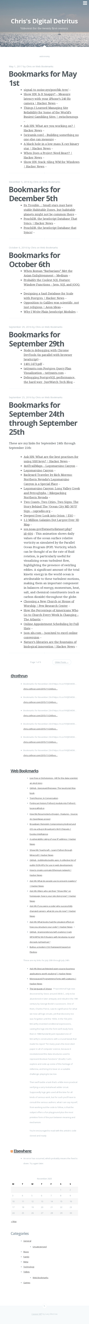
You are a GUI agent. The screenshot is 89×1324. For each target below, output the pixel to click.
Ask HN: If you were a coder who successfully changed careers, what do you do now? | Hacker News (53, 911)
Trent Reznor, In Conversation (44, 798)
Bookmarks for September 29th (36, 339)
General (27, 1240)
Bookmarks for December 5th (34, 194)
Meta (25, 1261)
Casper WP (37, 1314)
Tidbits (26, 1271)
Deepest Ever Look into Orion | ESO (48, 515)
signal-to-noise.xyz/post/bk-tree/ (46, 90)
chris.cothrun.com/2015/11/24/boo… (40, 688)
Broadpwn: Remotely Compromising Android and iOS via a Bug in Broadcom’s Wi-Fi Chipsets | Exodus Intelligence (53, 829)
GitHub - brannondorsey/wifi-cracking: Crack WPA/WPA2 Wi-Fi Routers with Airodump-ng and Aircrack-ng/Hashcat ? (52, 937)
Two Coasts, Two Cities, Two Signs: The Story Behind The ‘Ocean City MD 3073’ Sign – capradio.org (51, 506)
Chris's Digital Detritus (44, 21)
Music (26, 1251)
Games (26, 1282)
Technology (28, 1266)
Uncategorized (40, 1246)
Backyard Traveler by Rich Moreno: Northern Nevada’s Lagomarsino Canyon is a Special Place (48, 479)
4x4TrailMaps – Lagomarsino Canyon (49, 466)
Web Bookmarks (44, 66)
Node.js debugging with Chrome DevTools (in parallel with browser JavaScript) (48, 354)
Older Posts (62, 662)
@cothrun (19, 675)
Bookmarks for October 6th (34, 259)
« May (14, 1221)
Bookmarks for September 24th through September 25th (43, 418)
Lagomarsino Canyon (38, 470)
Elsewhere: (23, 1151)
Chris (29, 66)
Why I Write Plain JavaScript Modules (50, 312)
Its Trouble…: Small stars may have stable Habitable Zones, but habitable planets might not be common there (49, 209)
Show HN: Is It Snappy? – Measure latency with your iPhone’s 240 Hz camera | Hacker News (47, 98)
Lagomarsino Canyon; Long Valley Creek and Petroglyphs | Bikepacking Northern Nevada (52, 493)
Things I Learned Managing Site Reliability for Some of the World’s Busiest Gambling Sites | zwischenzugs (51, 112)
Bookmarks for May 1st (43, 78)
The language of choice (41, 988)
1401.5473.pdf (33, 364)
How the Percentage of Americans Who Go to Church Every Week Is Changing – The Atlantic (51, 614)
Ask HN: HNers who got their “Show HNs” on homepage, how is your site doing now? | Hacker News (53, 896)
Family (26, 1256)
